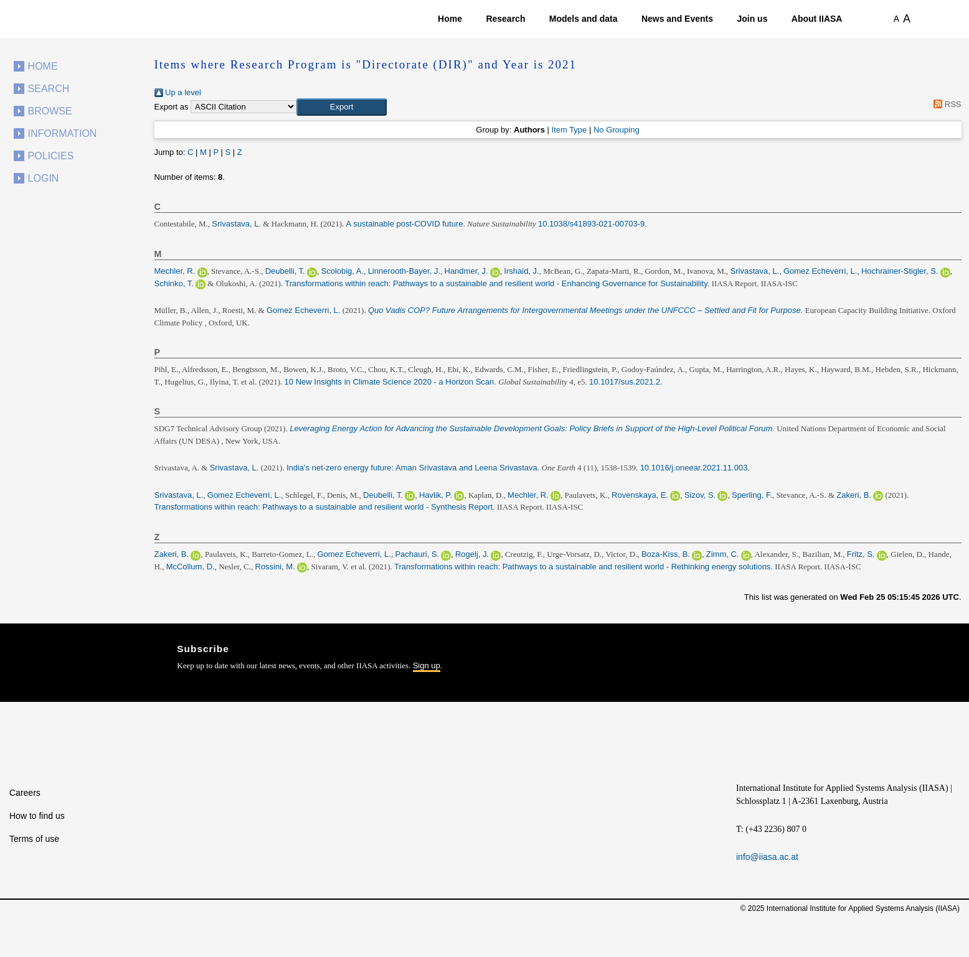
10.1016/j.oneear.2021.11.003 (694, 467)
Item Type (569, 129)
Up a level (177, 92)
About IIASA (817, 19)
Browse (50, 111)
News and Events (677, 19)
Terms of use (34, 839)
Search (49, 88)
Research (505, 19)
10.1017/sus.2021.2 (624, 381)
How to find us (37, 816)
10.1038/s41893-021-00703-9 (591, 223)
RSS (946, 104)
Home (450, 19)
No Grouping (616, 129)
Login (43, 178)
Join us (752, 19)
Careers (24, 793)
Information (62, 133)
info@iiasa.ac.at (767, 857)
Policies (51, 156)
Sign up (426, 665)
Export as (171, 106)
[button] (341, 107)
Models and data (583, 19)
